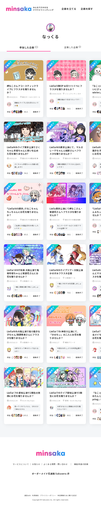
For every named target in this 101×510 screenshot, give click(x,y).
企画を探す (87, 8)
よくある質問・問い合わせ (56, 460)
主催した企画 (73, 47)
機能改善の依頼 (83, 460)
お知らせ (35, 460)
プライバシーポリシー (48, 495)
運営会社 (27, 495)
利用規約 (35, 495)
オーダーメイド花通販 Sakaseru (50, 469)
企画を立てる (69, 8)
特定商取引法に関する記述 (67, 495)
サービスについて (19, 460)
